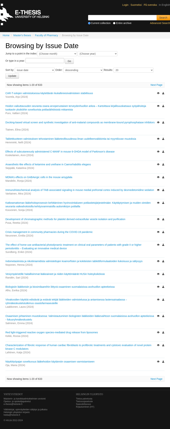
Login (125, 4)
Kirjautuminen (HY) (85, 407)
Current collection (99, 23)
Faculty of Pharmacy (46, 35)
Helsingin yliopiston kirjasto (17, 412)
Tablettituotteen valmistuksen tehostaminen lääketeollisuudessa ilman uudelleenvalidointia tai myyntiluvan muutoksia (70, 138)
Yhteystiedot (13, 394)
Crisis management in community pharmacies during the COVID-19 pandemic (49, 232)
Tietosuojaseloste (84, 401)
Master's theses (22, 35)
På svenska (151, 4)
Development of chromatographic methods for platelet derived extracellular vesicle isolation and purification (65, 219)
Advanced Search (160, 23)
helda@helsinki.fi (12, 415)
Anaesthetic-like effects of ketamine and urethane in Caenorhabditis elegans (48, 164)
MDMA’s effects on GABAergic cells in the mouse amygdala (38, 177)
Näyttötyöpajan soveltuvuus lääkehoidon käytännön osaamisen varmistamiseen (50, 361)
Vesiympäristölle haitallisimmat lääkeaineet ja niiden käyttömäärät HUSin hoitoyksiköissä (55, 274)
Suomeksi (136, 4)
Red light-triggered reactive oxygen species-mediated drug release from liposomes (51, 332)
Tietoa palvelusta (84, 398)
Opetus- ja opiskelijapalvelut (17, 401)
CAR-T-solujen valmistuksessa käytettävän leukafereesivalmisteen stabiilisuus (49, 93)
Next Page (156, 85)
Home (6, 35)
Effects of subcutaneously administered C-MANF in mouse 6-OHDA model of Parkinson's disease (60, 151)
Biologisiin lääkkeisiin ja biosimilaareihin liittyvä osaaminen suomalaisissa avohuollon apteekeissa (60, 286)
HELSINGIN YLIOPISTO (89, 394)
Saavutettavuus (83, 404)
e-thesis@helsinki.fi (13, 404)
